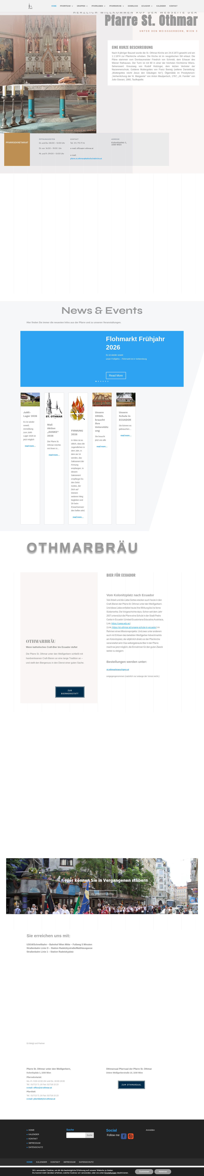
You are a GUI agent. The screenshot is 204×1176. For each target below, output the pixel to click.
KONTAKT (173, 6)
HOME (53, 6)
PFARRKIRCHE (115, 6)
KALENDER (161, 6)
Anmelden (150, 1129)
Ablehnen (163, 1171)
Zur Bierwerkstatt (69, 691)
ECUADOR (146, 6)
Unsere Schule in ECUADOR (125, 415)
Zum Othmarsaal (131, 1084)
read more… (30, 445)
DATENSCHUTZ (36, 1146)
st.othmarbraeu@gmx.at (118, 669)
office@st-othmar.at (81, 147)
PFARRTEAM (65, 6)
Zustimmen (144, 1171)
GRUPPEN (81, 6)
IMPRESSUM (34, 1142)
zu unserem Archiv (102, 893)
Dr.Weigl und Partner (36, 1042)
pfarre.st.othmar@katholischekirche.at (86, 157)
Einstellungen (110, 1173)
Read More (116, 374)
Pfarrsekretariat (17, 141)
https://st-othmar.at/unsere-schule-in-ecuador (134, 626)
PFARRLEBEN (97, 6)
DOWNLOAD (133, 6)
